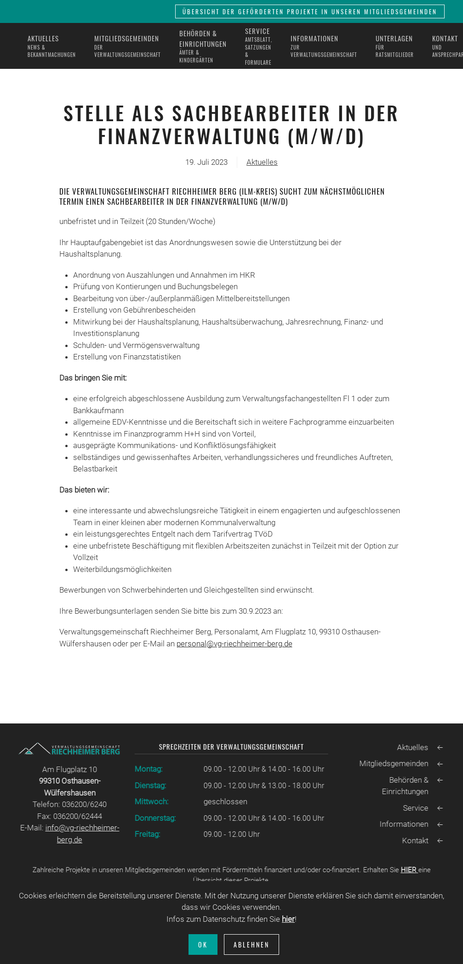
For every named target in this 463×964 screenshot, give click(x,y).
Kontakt (414, 840)
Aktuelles (262, 162)
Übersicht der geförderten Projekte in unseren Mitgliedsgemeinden (310, 11)
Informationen (402, 824)
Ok (203, 944)
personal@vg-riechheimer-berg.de (234, 643)
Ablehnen (251, 944)
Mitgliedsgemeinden (392, 763)
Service (414, 808)
